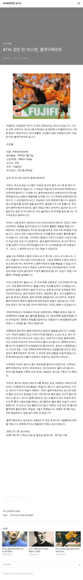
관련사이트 (7, 565)
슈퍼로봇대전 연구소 (12, 3)
